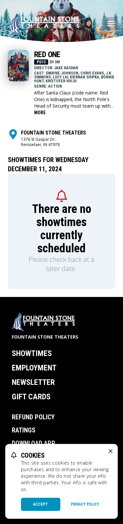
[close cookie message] (110, 451)
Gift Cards (31, 396)
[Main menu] (111, 23)
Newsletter (33, 382)
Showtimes (32, 353)
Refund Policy (33, 417)
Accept (40, 504)
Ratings (23, 430)
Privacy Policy (85, 504)
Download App (33, 443)
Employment (34, 367)
